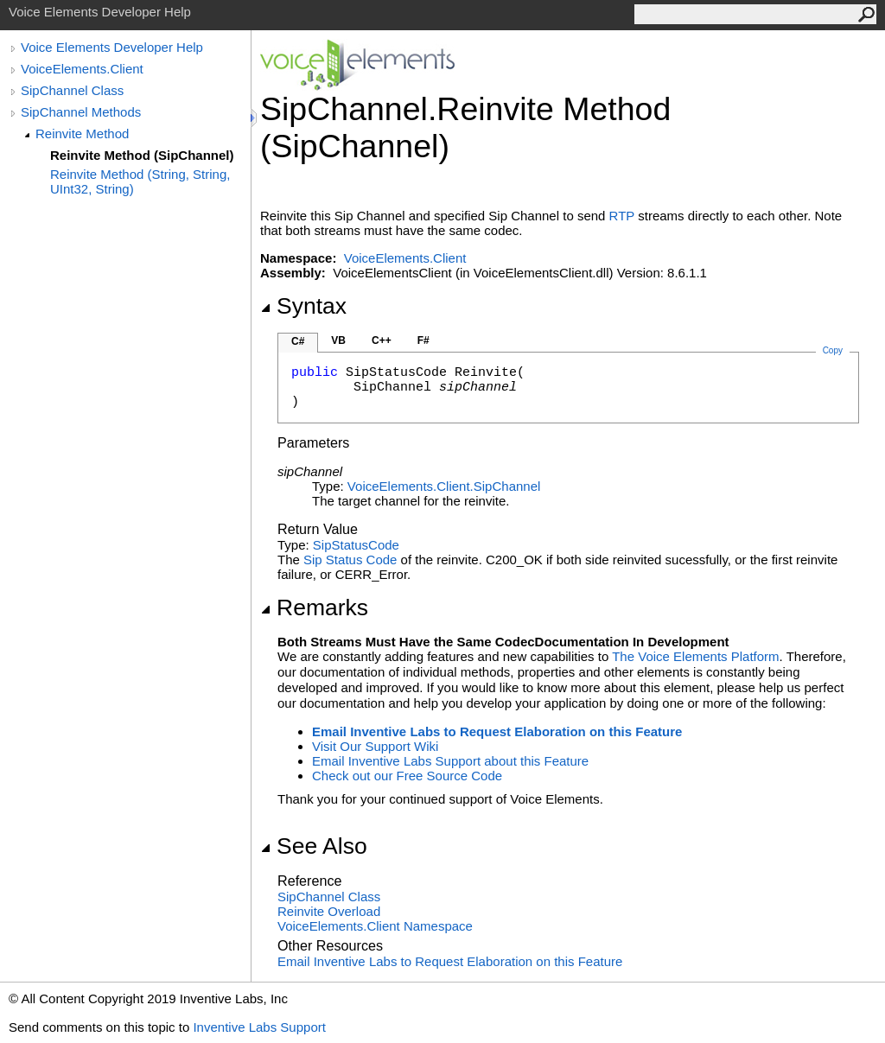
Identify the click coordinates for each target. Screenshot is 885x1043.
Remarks (314, 607)
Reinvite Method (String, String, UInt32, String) (140, 181)
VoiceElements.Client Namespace (375, 926)
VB (338, 340)
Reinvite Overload (328, 911)
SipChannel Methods (81, 112)
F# (423, 340)
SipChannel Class (72, 90)
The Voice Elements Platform (695, 656)
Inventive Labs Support (259, 1027)
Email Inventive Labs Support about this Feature (450, 761)
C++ (382, 340)
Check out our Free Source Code (407, 775)
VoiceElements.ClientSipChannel (443, 486)
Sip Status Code (350, 559)
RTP (621, 215)
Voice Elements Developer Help (112, 47)
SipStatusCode (356, 544)
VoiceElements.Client (82, 68)
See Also (313, 846)
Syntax (303, 306)
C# (297, 341)
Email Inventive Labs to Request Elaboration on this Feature (497, 731)
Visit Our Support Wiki (375, 746)
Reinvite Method (82, 133)
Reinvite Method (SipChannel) (142, 155)
